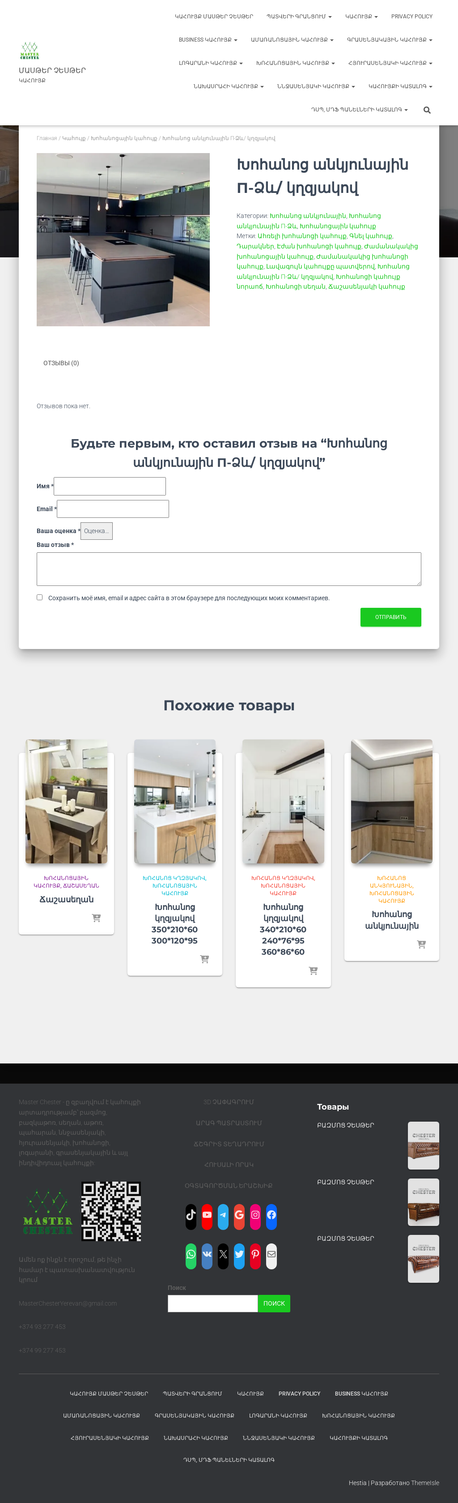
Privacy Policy (412, 16)
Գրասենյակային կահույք (390, 40)
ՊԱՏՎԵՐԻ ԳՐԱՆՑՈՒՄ (299, 16)
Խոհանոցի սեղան (296, 286)
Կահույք (361, 16)
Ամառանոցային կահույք (292, 40)
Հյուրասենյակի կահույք (390, 63)
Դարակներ (255, 246)
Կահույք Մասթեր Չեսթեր (214, 16)
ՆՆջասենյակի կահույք (316, 86)
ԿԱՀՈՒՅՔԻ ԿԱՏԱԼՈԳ (401, 86)
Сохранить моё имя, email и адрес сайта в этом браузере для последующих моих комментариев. (189, 598)
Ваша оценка (59, 530)
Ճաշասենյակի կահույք (366, 286)
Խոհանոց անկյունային (308, 215)
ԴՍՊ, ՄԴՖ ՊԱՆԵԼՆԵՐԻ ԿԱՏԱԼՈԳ (359, 110)
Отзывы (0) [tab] (61, 363)
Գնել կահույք (370, 235)
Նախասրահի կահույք (229, 86)
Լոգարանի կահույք (211, 63)
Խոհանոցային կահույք (295, 63)
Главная (47, 138)
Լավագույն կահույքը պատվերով (320, 266)
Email (47, 508)
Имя (45, 485)
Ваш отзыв (55, 544)
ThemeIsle (425, 1482)
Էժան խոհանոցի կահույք (319, 246)
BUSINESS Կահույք (208, 40)
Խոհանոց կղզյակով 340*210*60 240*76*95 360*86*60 (283, 929)
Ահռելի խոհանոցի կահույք (302, 235)
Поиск (177, 1287)
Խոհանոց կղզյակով (174, 878)
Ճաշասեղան (81, 886)
